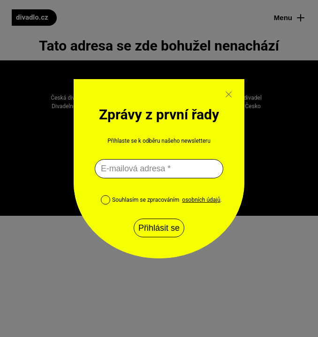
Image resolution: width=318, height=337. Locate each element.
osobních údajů (201, 200)
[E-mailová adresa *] (159, 168)
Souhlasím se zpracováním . (161, 200)
